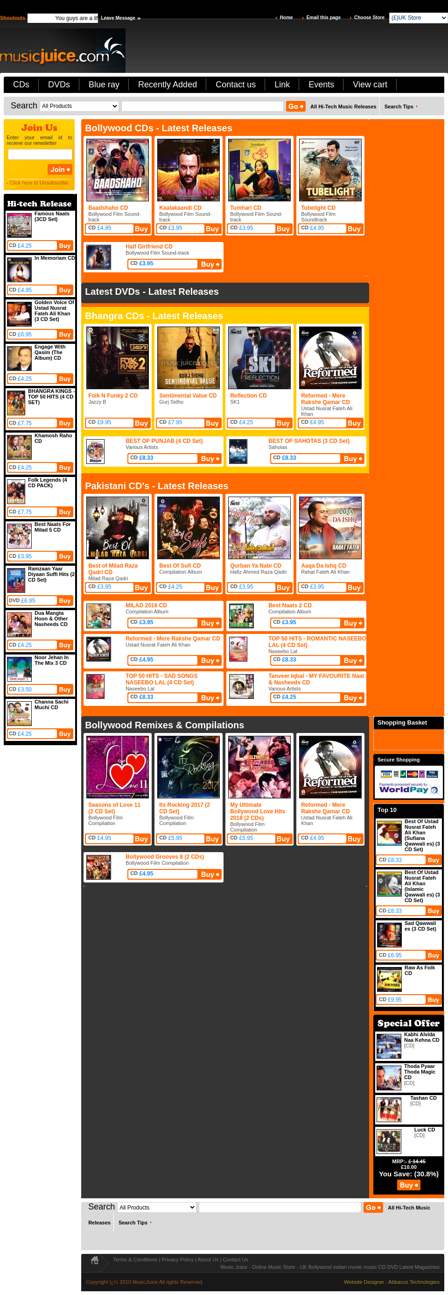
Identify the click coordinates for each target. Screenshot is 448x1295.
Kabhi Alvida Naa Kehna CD (422, 1037)
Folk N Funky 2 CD (113, 395)
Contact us (236, 84)
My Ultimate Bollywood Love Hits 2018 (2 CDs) (257, 811)
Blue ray (104, 84)
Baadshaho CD (108, 208)
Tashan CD (423, 1098)
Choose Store (369, 17)
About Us (207, 1259)
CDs (21, 84)
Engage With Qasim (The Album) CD (50, 352)
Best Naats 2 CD (290, 605)
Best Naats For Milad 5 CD (53, 527)
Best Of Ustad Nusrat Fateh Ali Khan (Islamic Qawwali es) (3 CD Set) (422, 886)
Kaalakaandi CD (180, 208)
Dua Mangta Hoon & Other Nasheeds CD (51, 618)
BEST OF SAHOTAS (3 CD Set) (309, 441)
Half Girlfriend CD (149, 246)
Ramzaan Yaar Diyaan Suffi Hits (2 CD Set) (51, 574)
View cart (370, 84)
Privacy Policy (178, 1259)
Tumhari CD (245, 208)
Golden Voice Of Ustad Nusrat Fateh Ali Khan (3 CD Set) (54, 310)
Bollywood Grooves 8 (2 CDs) (165, 857)
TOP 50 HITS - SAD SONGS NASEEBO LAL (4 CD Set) (161, 679)
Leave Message (118, 18)
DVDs (59, 84)
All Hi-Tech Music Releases (343, 106)
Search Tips (399, 106)
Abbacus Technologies (414, 1282)
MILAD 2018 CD (146, 605)
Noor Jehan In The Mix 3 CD (52, 660)
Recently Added (167, 84)
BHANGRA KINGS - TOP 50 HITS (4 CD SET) (51, 396)
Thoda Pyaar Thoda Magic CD (419, 1071)
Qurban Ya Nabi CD (255, 565)
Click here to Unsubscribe (39, 182)
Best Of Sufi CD (180, 565)
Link (282, 84)
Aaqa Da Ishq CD (323, 565)
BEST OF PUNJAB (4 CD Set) (164, 441)
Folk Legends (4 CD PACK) (47, 482)
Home (286, 17)
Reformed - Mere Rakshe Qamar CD (325, 399)
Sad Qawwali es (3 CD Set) (420, 926)
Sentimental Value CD (188, 395)
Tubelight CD (318, 208)
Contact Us (235, 1259)
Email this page (324, 17)
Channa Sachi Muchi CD (52, 704)
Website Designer (364, 1282)
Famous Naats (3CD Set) (52, 216)
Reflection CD (248, 395)
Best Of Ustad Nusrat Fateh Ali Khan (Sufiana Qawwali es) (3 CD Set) (422, 835)
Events (321, 84)
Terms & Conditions (135, 1259)
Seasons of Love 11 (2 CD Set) (114, 808)
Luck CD (424, 1129)
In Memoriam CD (55, 258)
